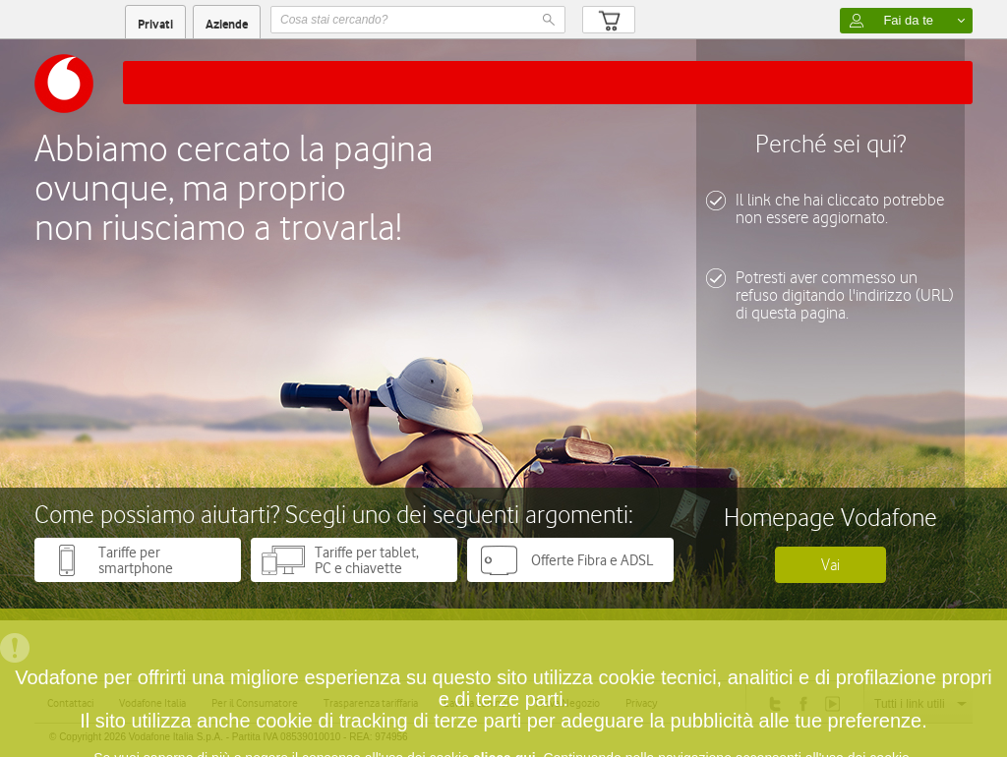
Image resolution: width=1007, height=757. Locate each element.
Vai (830, 564)
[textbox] (417, 19)
